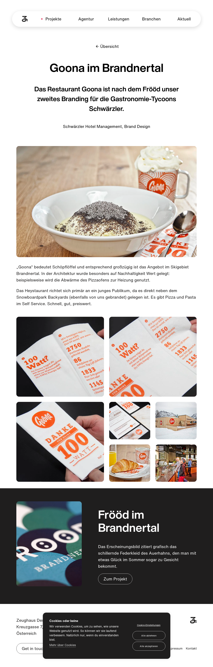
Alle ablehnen (148, 635)
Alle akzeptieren (149, 646)
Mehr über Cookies (62, 645)
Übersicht (106, 46)
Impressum (175, 648)
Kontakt (191, 648)
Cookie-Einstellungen (149, 625)
